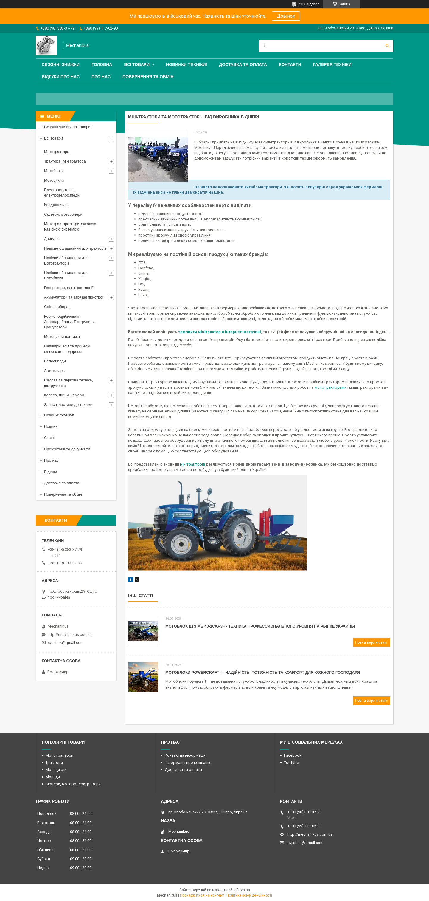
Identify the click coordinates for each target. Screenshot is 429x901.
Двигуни (51, 239)
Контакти (290, 64)
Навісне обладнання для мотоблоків (66, 275)
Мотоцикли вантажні (62, 336)
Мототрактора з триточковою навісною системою (70, 226)
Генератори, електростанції (68, 287)
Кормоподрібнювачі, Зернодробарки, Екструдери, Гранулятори (70, 321)
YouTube (291, 762)
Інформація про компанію (188, 762)
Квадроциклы (56, 205)
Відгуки (50, 471)
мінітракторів (192, 464)
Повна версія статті (371, 642)
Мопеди (53, 777)
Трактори (54, 762)
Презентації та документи (67, 449)
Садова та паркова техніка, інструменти (68, 383)
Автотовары (55, 370)
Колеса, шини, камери (64, 395)
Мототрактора (56, 151)
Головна (101, 64)
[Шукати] (387, 46)
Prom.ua (243, 890)
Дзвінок (286, 16)
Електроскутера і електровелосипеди (62, 192)
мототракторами (330, 387)
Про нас (101, 76)
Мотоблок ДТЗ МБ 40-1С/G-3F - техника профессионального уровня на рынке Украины (260, 626)
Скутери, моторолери (63, 214)
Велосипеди (55, 361)
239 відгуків (309, 4)
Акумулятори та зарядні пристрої (73, 297)
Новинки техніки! (186, 64)
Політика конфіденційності (249, 895)
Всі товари (136, 64)
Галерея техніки (332, 64)
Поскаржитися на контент (202, 895)
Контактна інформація (185, 755)
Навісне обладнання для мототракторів (66, 260)
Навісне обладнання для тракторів (75, 248)
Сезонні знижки (61, 64)
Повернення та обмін (148, 76)
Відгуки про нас (61, 76)
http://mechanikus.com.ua (70, 634)
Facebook (292, 755)
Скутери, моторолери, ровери (73, 784)
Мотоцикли (54, 180)
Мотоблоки (54, 171)
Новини (50, 426)
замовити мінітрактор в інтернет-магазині (219, 332)
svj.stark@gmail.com (66, 642)
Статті (49, 437)
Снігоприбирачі (57, 307)
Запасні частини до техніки (68, 404)
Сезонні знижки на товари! (67, 127)
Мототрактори (59, 755)
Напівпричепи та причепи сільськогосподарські (67, 349)
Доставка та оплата (243, 64)
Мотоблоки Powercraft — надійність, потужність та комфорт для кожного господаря (262, 672)
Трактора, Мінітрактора (65, 161)
